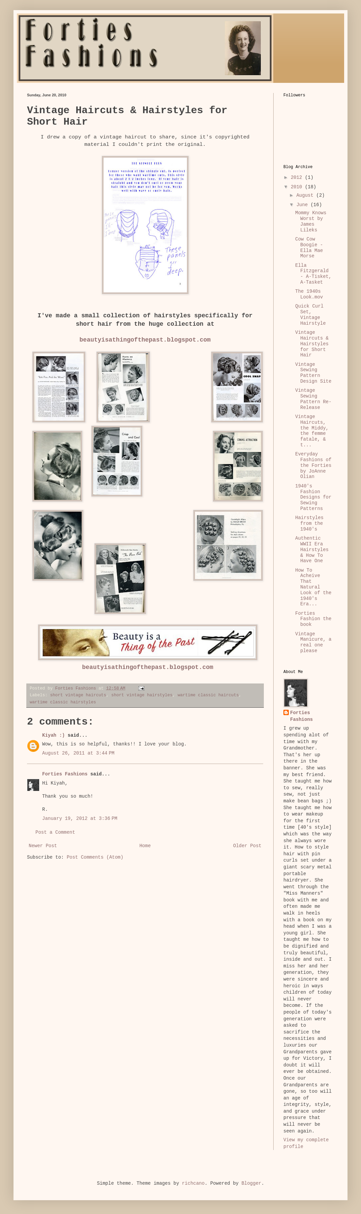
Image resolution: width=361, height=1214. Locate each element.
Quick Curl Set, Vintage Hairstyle (310, 315)
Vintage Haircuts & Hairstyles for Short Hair (312, 344)
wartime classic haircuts (208, 695)
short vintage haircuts (78, 695)
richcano (193, 1183)
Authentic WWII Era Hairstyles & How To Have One (312, 550)
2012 (298, 177)
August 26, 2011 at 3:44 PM (78, 753)
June (303, 204)
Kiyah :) (53, 735)
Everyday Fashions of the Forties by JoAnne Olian (313, 465)
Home (145, 846)
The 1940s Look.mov (309, 294)
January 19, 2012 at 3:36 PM (79, 818)
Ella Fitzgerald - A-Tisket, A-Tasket (313, 274)
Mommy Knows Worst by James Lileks (310, 221)
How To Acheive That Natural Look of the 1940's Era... (313, 587)
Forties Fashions (64, 774)
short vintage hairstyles (141, 695)
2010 (298, 187)
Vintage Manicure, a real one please (313, 642)
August (306, 195)
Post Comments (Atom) (95, 857)
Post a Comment (55, 832)
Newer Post (43, 846)
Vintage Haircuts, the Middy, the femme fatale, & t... (312, 431)
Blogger (251, 1183)
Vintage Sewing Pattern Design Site (313, 373)
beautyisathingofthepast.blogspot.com (145, 340)
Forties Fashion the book (313, 619)
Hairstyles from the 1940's (309, 523)
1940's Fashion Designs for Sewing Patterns (313, 497)
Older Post (247, 846)
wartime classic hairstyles (63, 702)
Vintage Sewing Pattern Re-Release (313, 399)
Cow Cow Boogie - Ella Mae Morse (309, 247)
